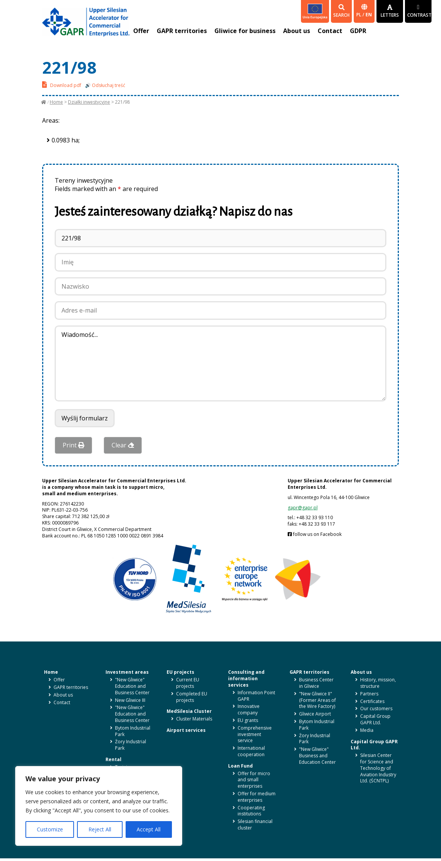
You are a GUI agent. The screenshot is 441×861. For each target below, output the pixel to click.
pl (359, 14)
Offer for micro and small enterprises (254, 780)
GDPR (358, 31)
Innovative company (249, 709)
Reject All (99, 829)
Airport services (186, 730)
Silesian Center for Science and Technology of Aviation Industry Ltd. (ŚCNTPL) (378, 768)
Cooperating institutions (251, 810)
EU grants (248, 720)
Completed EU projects (191, 696)
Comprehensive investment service (255, 734)
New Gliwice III (130, 700)
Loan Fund (240, 766)
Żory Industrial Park (130, 744)
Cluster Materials (194, 719)
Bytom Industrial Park (132, 731)
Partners (369, 693)
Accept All (149, 829)
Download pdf (61, 84)
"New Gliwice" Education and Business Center (132, 686)
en (368, 14)
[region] (98, 806)
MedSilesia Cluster (189, 711)
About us (296, 31)
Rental (113, 759)
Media (366, 730)
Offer (141, 31)
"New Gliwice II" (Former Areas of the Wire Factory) (317, 700)
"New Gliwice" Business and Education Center (317, 755)
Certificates (372, 701)
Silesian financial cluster (255, 824)
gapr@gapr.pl (303, 507)
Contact (330, 31)
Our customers (376, 708)
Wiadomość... (220, 363)
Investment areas (127, 672)
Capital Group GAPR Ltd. (375, 719)
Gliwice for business (245, 31)
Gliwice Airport (315, 714)
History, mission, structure (378, 682)
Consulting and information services (246, 678)
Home (56, 102)
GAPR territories (182, 31)
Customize (50, 829)
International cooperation (251, 751)
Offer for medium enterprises (257, 796)
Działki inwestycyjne (89, 102)
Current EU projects (187, 682)
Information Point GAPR (256, 695)
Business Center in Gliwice (316, 682)
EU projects (180, 672)
